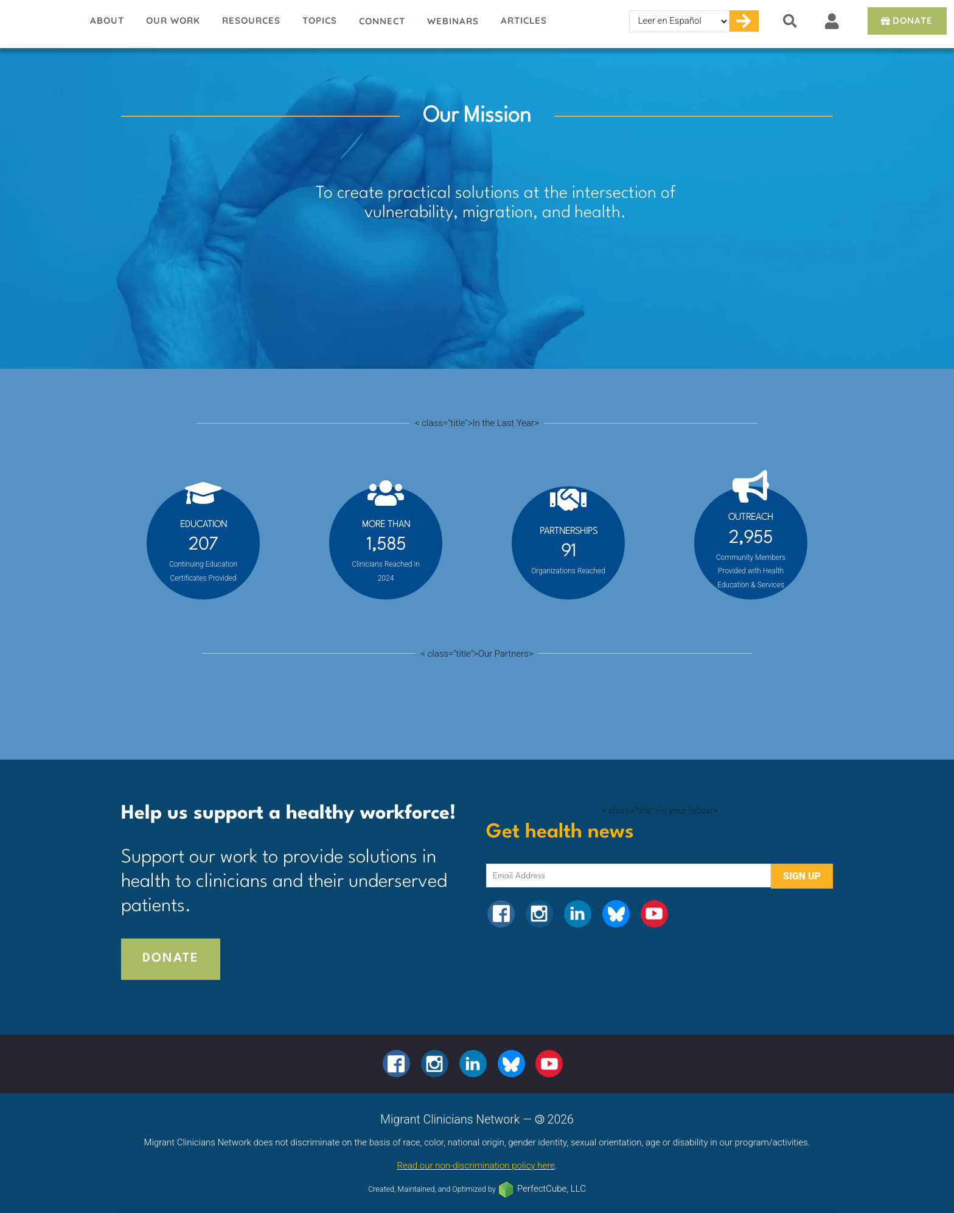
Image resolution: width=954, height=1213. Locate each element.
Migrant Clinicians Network (39, 24)
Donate (906, 20)
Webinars (453, 21)
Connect (382, 21)
